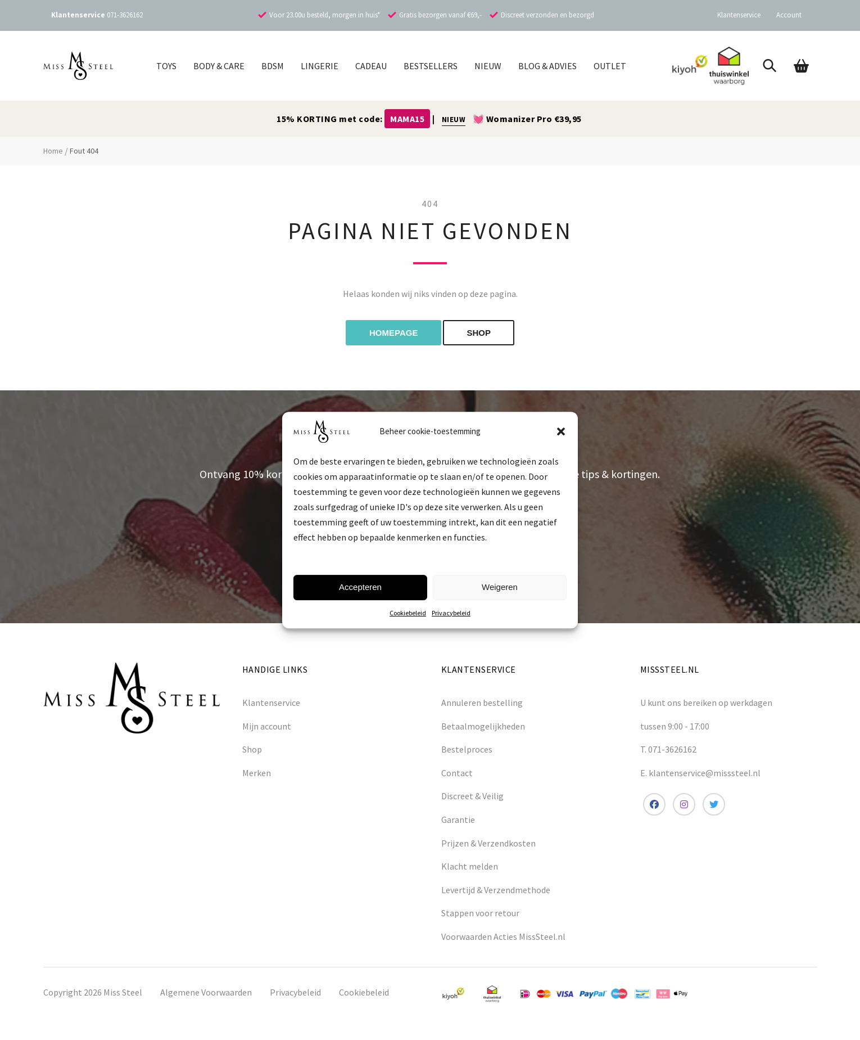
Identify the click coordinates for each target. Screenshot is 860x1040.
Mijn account (266, 726)
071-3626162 (125, 15)
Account (789, 15)
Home (53, 151)
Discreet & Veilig (472, 796)
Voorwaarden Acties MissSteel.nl (503, 936)
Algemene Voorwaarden (206, 992)
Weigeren (500, 587)
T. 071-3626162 (668, 749)
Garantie (458, 819)
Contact (457, 772)
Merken (256, 772)
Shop (252, 749)
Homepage (393, 332)
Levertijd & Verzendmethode (495, 889)
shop (479, 332)
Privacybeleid (451, 613)
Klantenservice (739, 15)
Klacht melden (469, 866)
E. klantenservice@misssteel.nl (700, 772)
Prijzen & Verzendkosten (488, 843)
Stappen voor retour (480, 913)
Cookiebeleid (408, 613)
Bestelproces (466, 749)
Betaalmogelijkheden (483, 726)
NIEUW (454, 119)
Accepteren (360, 587)
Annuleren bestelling (482, 702)
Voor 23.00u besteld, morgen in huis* (324, 15)
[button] (561, 431)
